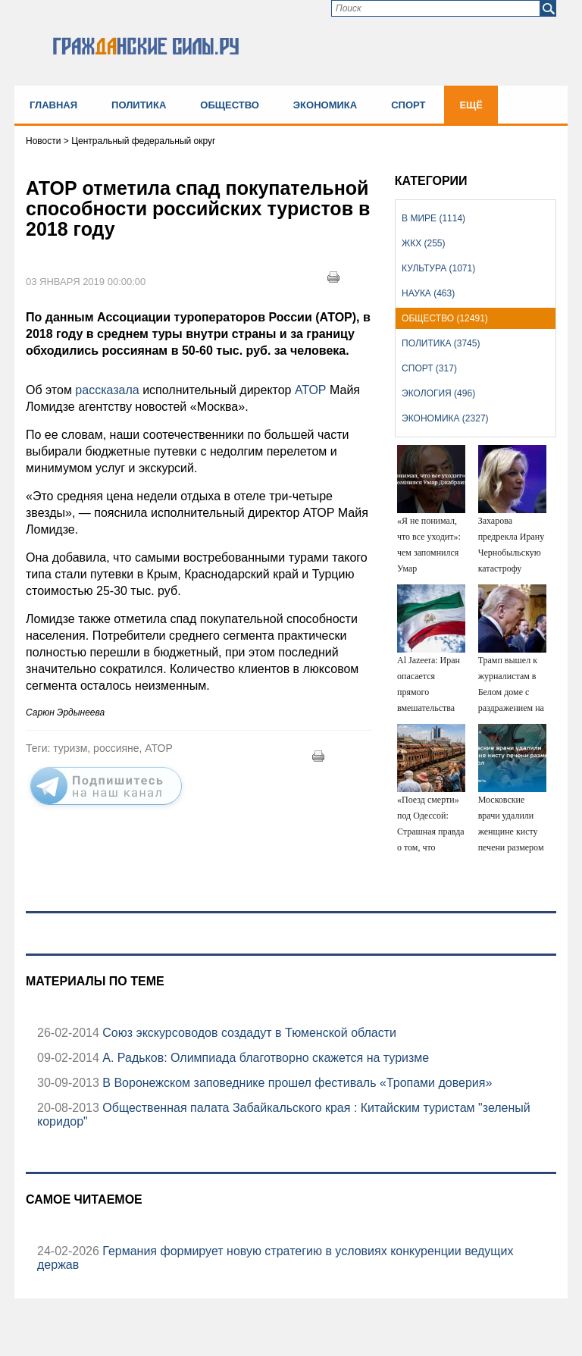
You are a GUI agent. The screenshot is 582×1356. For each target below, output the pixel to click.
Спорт (408, 105)
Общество (229, 105)
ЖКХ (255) (423, 243)
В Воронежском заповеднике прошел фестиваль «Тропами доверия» (295, 1082)
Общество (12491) (445, 318)
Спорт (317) (429, 368)
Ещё (471, 105)
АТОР (309, 390)
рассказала (108, 390)
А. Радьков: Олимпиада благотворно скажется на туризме (264, 1057)
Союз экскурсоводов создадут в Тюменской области (247, 1032)
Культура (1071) (438, 268)
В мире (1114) (433, 218)
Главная (53, 105)
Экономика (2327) (445, 418)
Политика (138, 105)
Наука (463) (428, 293)
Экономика (325, 105)
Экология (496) (438, 393)
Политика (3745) (441, 343)
